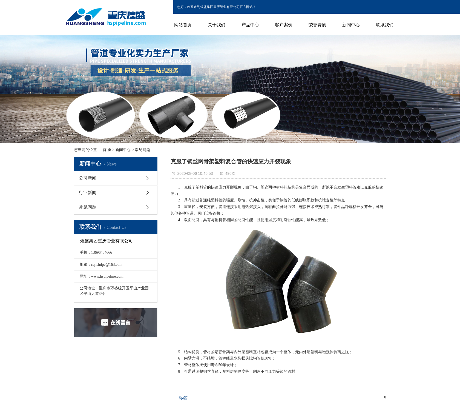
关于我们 (216, 24)
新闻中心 (351, 24)
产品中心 (250, 24)
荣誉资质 (317, 24)
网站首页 (183, 24)
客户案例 (283, 24)
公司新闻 (87, 178)
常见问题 (142, 150)
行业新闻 (87, 192)
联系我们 (384, 24)
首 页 (107, 150)
